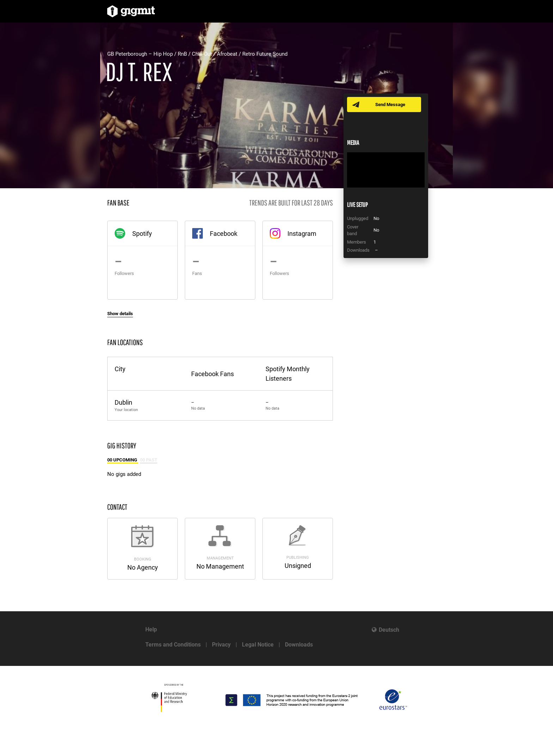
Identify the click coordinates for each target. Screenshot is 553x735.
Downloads (299, 644)
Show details (120, 313)
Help (151, 629)
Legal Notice (258, 644)
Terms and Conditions (173, 644)
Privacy (221, 644)
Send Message (390, 104)
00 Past (148, 460)
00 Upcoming (122, 460)
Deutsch (389, 629)
